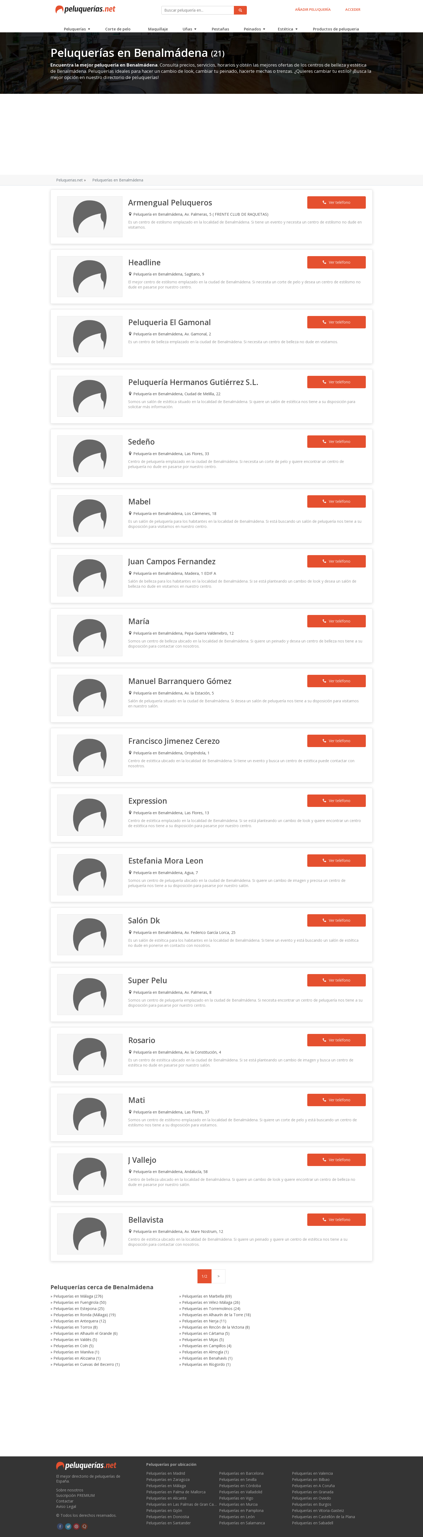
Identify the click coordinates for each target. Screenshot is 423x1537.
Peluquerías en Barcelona (241, 1473)
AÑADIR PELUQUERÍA (312, 9)
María (141, 608)
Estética (285, 25)
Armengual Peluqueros (173, 203)
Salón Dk (147, 898)
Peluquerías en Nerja (77, 1281)
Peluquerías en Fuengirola (276, 1262)
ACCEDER (352, 9)
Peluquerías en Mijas (77, 1293)
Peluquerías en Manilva (79, 1299)
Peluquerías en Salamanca (242, 1522)
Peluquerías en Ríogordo (275, 1306)
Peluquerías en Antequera (276, 1275)
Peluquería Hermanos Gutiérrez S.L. (196, 376)
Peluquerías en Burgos (311, 1504)
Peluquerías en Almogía (176, 1299)
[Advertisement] (211, 135)
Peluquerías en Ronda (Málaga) (86, 1275)
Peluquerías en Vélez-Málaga (84, 1268)
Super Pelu (150, 956)
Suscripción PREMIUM (75, 1495)
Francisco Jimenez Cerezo (177, 724)
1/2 (204, 1242)
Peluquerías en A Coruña (313, 1485)
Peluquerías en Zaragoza (168, 1479)
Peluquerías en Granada (312, 1491)
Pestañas (220, 25)
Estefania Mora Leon (168, 840)
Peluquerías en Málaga (79, 1262)
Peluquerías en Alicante (166, 1498)
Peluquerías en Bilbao (311, 1479)
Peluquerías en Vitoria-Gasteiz (318, 1510)
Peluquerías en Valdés (273, 1287)
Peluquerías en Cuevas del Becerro (186, 1306)
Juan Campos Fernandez (175, 550)
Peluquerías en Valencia (312, 1473)
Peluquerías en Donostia (167, 1516)
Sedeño (144, 434)
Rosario (144, 1014)
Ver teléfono (332, 202)
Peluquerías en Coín (173, 1293)
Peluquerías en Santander (168, 1522)
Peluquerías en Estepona (178, 1268)
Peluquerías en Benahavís (81, 1306)
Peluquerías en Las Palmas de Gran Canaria (181, 1504)
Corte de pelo (118, 25)
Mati (139, 1072)
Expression (150, 782)
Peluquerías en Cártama (177, 1287)
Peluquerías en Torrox (175, 1281)
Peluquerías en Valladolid (240, 1491)
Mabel (142, 492)
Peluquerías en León (237, 1516)
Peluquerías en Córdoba (240, 1485)
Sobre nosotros (69, 1490)
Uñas (187, 25)
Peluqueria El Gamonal (172, 319)
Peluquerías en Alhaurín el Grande (88, 1287)
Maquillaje (158, 25)
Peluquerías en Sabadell (312, 1522)
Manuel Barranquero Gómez (182, 666)
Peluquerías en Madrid (165, 1473)
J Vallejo (145, 1130)
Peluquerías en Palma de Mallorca (176, 1491)
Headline (147, 261)
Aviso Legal (66, 1506)
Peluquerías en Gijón (164, 1510)
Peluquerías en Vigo (236, 1498)
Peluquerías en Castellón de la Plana (323, 1516)
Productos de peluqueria (335, 25)
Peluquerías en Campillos (276, 1293)
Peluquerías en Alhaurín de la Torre (186, 1275)
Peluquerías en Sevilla (238, 1479)
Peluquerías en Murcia (238, 1504)
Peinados (252, 25)
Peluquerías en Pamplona (241, 1510)
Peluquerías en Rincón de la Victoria (285, 1281)
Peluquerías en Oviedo (311, 1498)
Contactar (64, 1501)
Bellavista (148, 1188)
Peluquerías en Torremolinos (279, 1268)
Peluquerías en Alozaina (274, 1299)
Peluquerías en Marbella (177, 1262)
